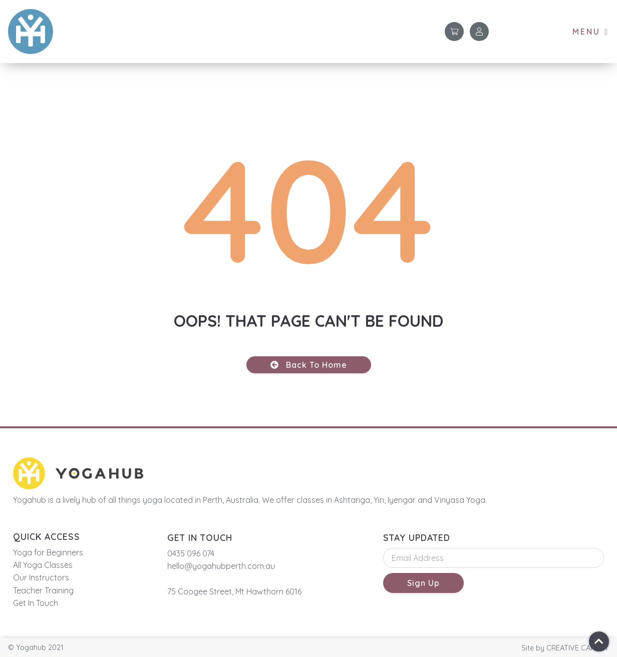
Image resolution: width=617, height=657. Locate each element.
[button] (590, 32)
